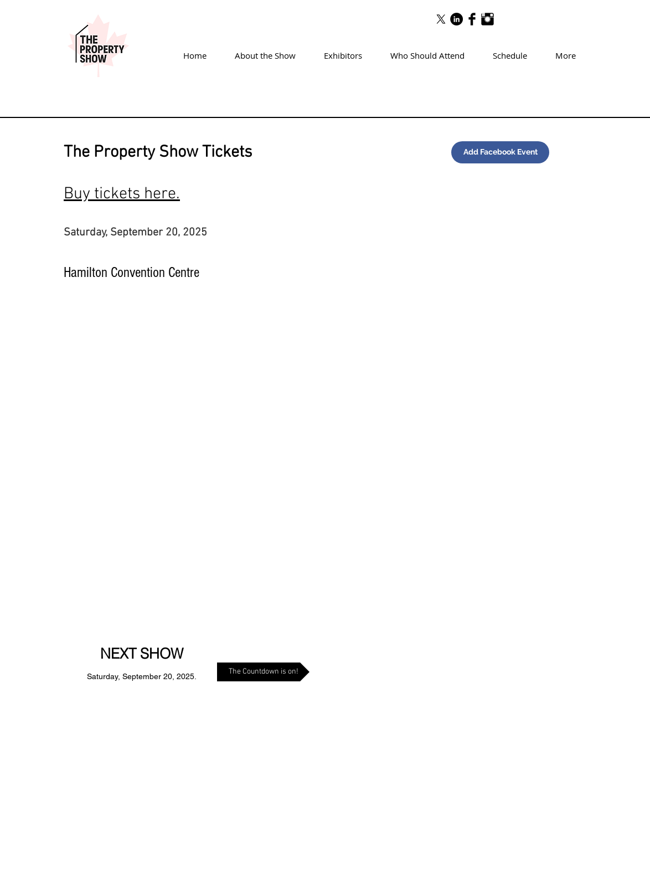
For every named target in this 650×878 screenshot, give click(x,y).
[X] (441, 19)
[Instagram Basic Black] (487, 19)
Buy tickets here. (122, 194)
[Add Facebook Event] (500, 152)
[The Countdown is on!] (263, 672)
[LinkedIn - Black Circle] (456, 19)
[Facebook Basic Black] (472, 19)
